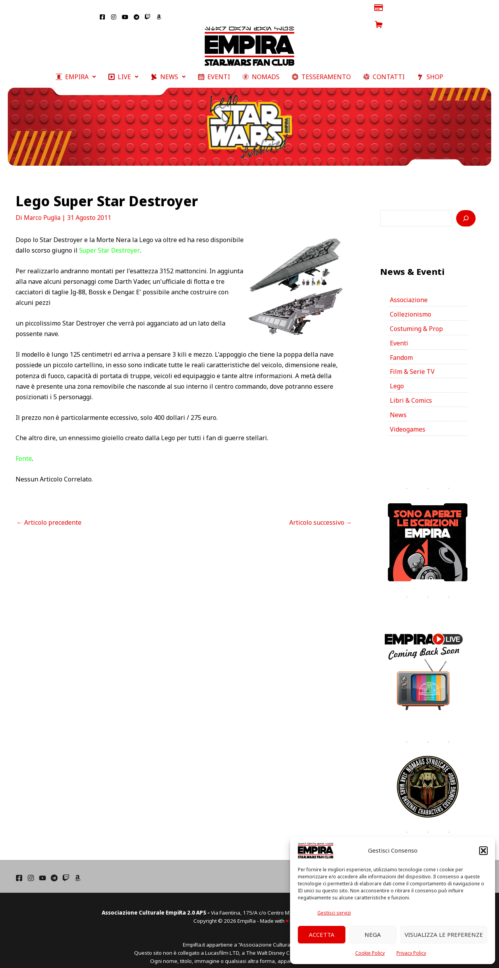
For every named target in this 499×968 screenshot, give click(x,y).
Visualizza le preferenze (444, 934)
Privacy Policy (411, 953)
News (398, 406)
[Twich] (65, 868)
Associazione (409, 291)
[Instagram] (30, 868)
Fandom (401, 348)
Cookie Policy (370, 953)
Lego (397, 377)
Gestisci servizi (334, 913)
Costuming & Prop (416, 319)
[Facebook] (19, 868)
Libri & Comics (411, 392)
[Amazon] (77, 868)
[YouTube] (42, 868)
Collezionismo (410, 305)
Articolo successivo (320, 513)
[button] (483, 851)
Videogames (407, 420)
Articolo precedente (48, 513)
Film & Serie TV (412, 363)
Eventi (399, 334)
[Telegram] (54, 868)
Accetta (321, 934)
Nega (373, 934)
